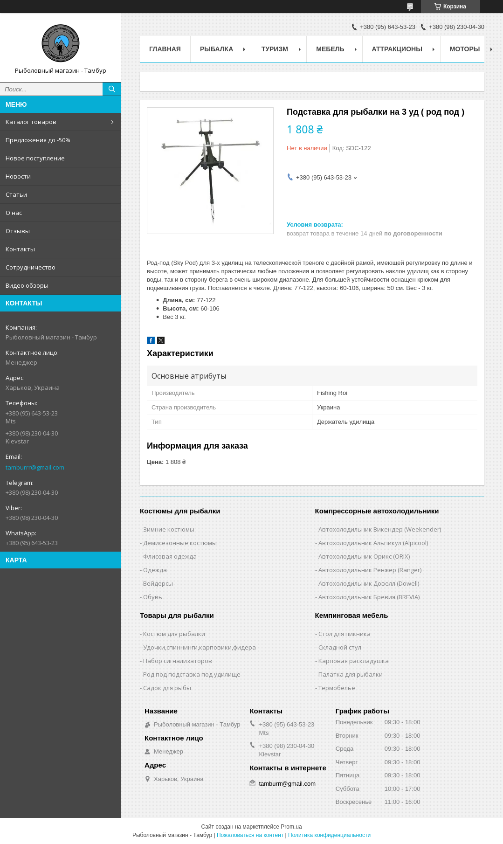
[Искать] (112, 89)
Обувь (152, 597)
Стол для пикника (344, 634)
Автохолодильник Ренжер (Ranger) (369, 570)
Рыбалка (216, 49)
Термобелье (336, 688)
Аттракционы (397, 49)
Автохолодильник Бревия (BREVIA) (369, 597)
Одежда (155, 570)
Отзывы (18, 231)
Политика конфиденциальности (329, 835)
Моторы (465, 49)
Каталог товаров (31, 122)
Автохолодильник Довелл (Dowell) (368, 583)
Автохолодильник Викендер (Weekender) (379, 529)
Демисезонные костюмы (180, 543)
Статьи (16, 194)
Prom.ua (291, 826)
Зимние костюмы (168, 529)
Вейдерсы (158, 583)
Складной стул (339, 647)
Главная (165, 49)
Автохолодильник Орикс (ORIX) (364, 556)
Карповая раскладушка (353, 661)
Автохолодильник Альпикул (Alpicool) (373, 543)
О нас (14, 212)
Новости (18, 176)
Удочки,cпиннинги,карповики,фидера (199, 647)
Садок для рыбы (167, 688)
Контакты (20, 249)
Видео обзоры (27, 285)
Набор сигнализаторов (177, 661)
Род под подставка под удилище (192, 674)
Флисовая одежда (170, 556)
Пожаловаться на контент (250, 835)
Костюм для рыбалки (174, 634)
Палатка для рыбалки (350, 674)
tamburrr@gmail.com (35, 467)
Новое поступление (35, 158)
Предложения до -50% (38, 140)
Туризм (275, 49)
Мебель (330, 49)
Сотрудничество (30, 267)
